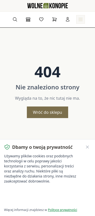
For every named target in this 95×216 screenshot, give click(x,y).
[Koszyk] (54, 19)
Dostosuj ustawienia (25, 201)
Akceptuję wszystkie (22, 191)
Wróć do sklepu (47, 112)
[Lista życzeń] (41, 19)
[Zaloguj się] (67, 19)
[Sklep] (28, 19)
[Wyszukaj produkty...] (15, 19)
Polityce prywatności (62, 210)
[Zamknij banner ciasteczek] (87, 147)
